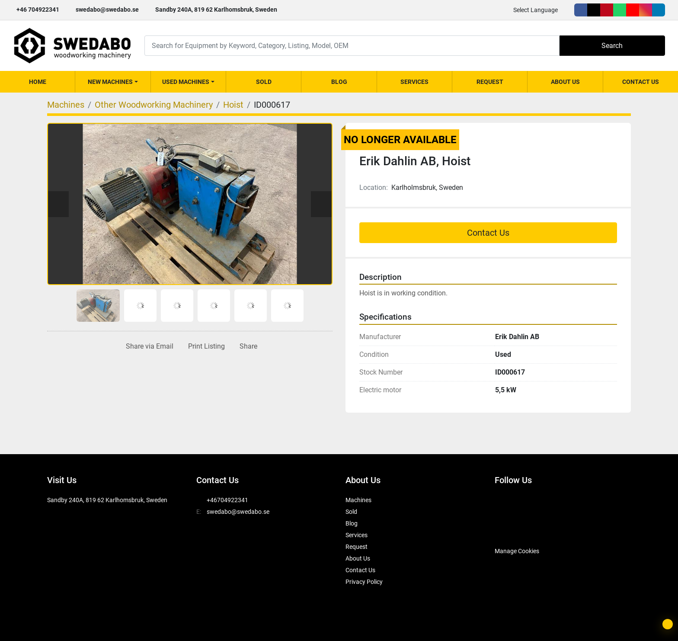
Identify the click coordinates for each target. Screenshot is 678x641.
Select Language (535, 9)
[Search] (352, 45)
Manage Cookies (517, 551)
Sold (264, 81)
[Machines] (65, 104)
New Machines (110, 81)
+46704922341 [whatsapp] (227, 500)
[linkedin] (658, 9)
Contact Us (640, 81)
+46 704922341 (37, 9)
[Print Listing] (204, 346)
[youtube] (632, 9)
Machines (358, 500)
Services (414, 81)
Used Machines (185, 81)
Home (37, 81)
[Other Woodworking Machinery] (154, 104)
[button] (112, 82)
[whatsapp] (619, 9)
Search (612, 46)
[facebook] (580, 9)
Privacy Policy (364, 581)
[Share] (246, 346)
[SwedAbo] (511, 529)
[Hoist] (233, 104)
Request (490, 81)
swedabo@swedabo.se (107, 9)
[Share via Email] (148, 346)
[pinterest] (606, 9)
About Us (565, 81)
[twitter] (593, 9)
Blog (339, 81)
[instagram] (645, 9)
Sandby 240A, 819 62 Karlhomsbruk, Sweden (216, 9)
